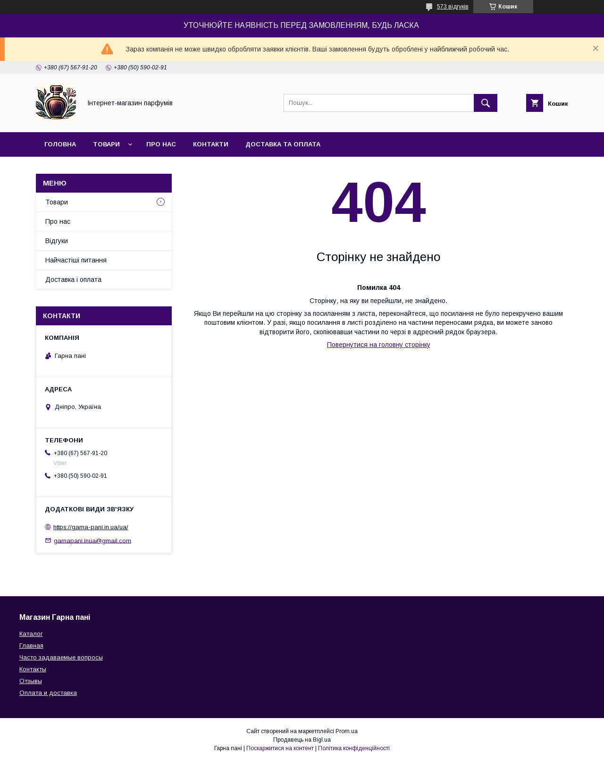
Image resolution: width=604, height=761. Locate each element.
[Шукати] (485, 103)
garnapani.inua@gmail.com (92, 540)
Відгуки (56, 241)
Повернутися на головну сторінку (378, 344)
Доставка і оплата (73, 279)
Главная (31, 645)
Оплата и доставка (48, 692)
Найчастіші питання (76, 260)
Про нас (161, 144)
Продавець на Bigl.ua (302, 739)
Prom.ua (347, 731)
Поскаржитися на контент (280, 748)
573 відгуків (453, 6)
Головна (60, 144)
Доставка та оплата (282, 144)
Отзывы (30, 681)
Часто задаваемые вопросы (61, 657)
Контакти (210, 144)
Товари (106, 144)
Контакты (32, 669)
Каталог (31, 633)
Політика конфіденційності (354, 748)
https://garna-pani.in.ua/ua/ (90, 527)
